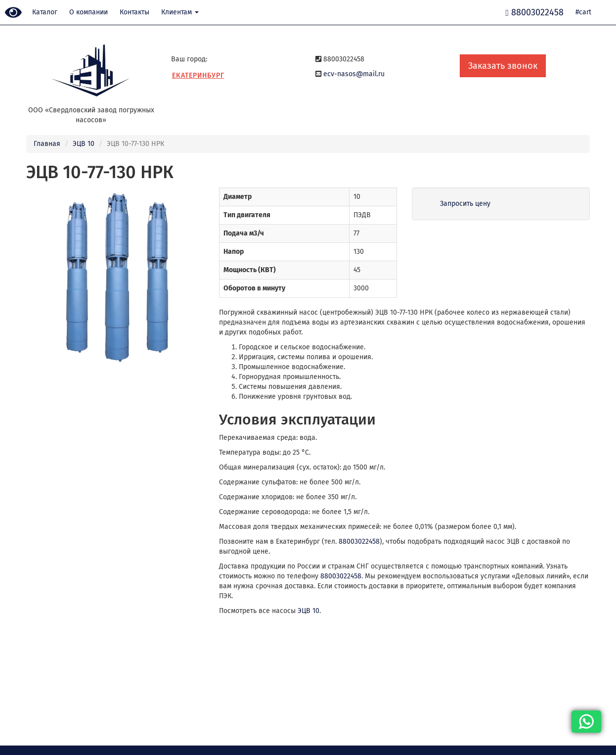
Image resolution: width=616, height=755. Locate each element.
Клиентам (180, 12)
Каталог (44, 12)
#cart (583, 12)
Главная (47, 144)
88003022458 (359, 541)
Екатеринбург (198, 75)
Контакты (134, 12)
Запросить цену (465, 203)
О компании (88, 12)
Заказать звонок (502, 65)
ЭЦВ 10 (83, 144)
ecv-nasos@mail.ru (354, 74)
